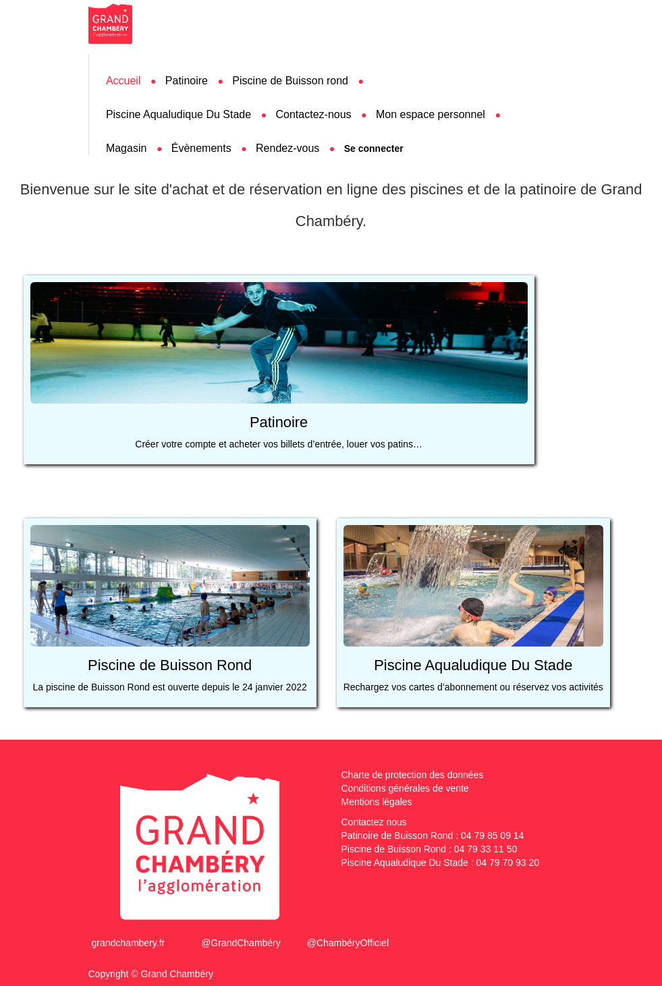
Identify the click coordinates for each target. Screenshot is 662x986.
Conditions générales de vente (405, 788)
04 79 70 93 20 (507, 862)
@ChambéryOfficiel (348, 942)
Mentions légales (376, 801)
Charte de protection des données (412, 774)
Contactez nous (374, 822)
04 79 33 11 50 (485, 849)
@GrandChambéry (241, 942)
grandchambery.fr (128, 942)
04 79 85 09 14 (492, 835)
